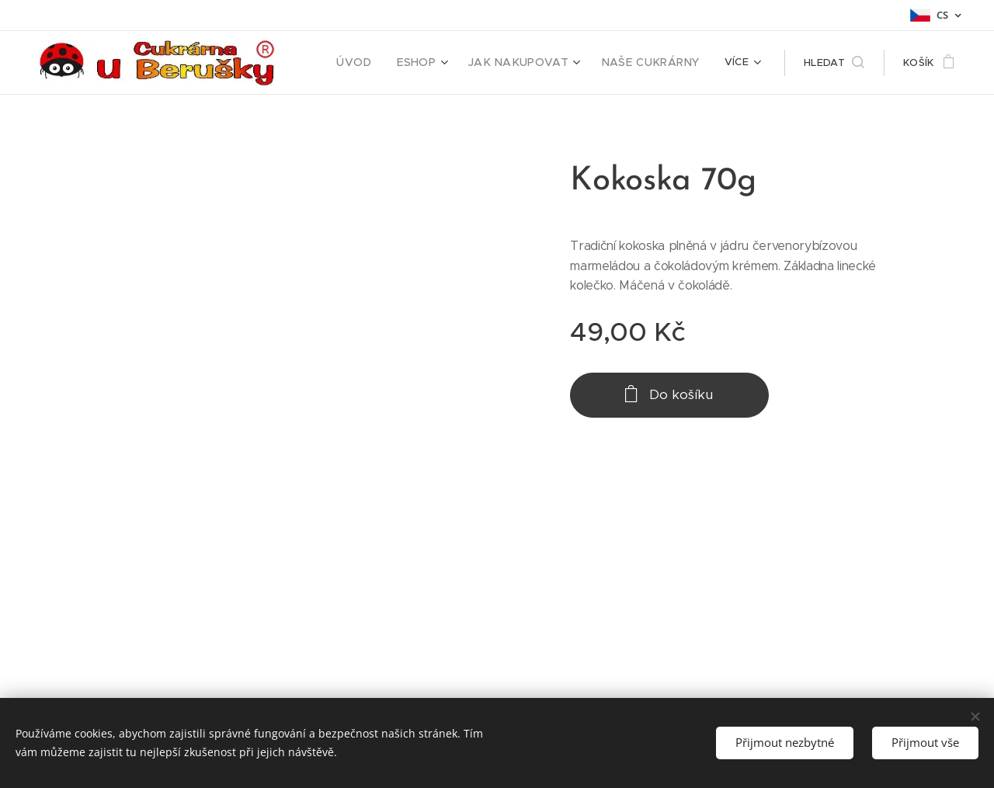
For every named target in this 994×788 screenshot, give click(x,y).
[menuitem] (381, 62)
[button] (834, 62)
